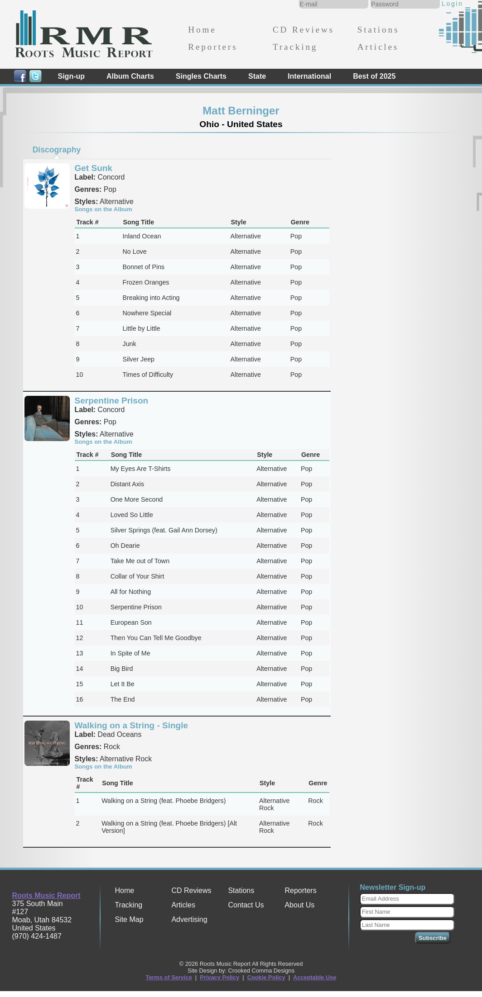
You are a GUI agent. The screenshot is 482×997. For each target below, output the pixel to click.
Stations (378, 29)
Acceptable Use (314, 977)
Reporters (212, 47)
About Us (299, 905)
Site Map (129, 919)
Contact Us (246, 905)
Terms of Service (169, 977)
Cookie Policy (266, 977)
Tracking (295, 47)
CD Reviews (303, 29)
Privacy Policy (219, 977)
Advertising (189, 919)
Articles (378, 47)
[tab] (56, 150)
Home (202, 29)
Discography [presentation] (57, 149)
